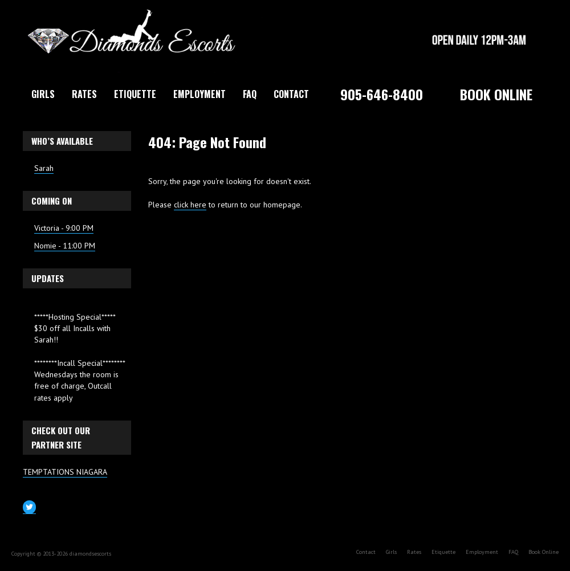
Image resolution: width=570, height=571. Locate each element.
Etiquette (135, 94)
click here (190, 204)
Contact (291, 94)
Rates (84, 94)
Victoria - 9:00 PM (63, 228)
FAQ (249, 94)
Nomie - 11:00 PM (64, 245)
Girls (43, 94)
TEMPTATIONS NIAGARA (65, 472)
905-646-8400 (381, 94)
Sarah (44, 168)
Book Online (496, 94)
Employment (199, 94)
